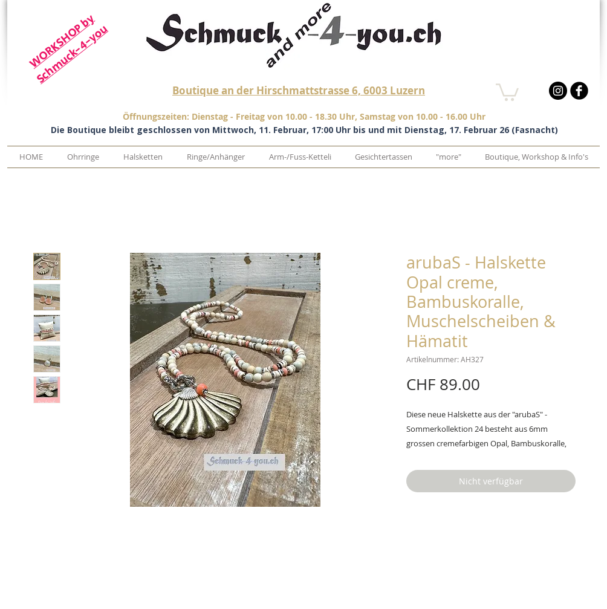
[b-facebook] (579, 91)
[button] (507, 91)
